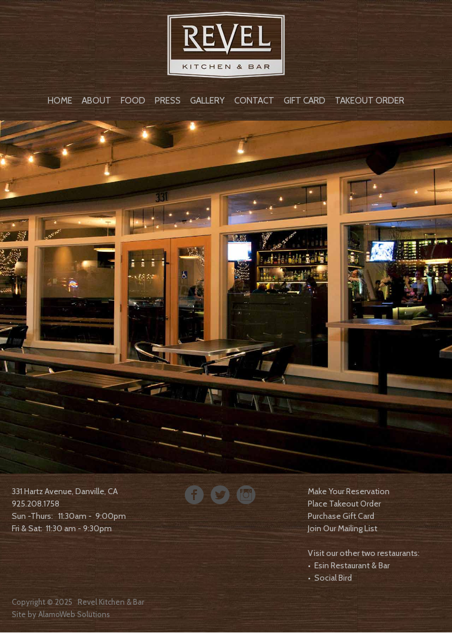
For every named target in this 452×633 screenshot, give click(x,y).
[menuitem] (60, 99)
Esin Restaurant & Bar (352, 565)
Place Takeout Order (344, 503)
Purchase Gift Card (341, 516)
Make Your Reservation (349, 491)
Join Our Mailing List (342, 528)
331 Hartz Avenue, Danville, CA (65, 491)
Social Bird (333, 577)
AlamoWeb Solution (72, 614)
